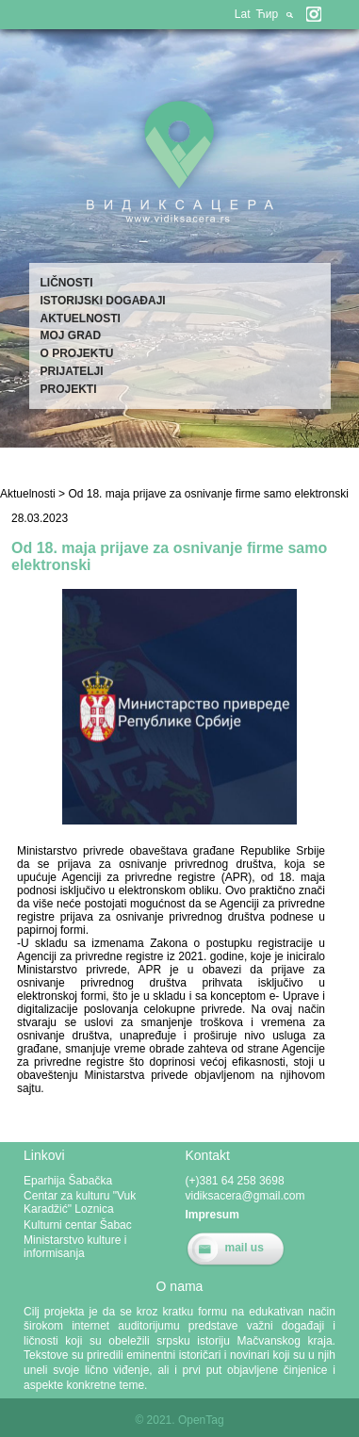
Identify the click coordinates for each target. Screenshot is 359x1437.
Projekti (69, 389)
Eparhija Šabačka (68, 1180)
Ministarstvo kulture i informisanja (75, 1246)
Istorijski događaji (103, 300)
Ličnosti (67, 282)
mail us (244, 1247)
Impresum (212, 1214)
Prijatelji (72, 371)
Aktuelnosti (81, 318)
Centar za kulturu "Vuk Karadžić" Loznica (80, 1202)
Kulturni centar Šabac (78, 1225)
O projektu (77, 353)
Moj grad (71, 335)
